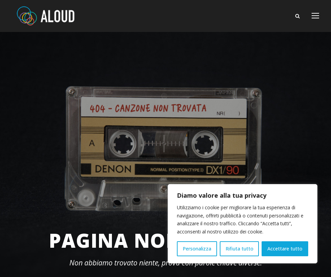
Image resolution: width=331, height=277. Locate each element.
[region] (242, 223)
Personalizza (197, 248)
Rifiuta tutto (239, 248)
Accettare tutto (284, 248)
